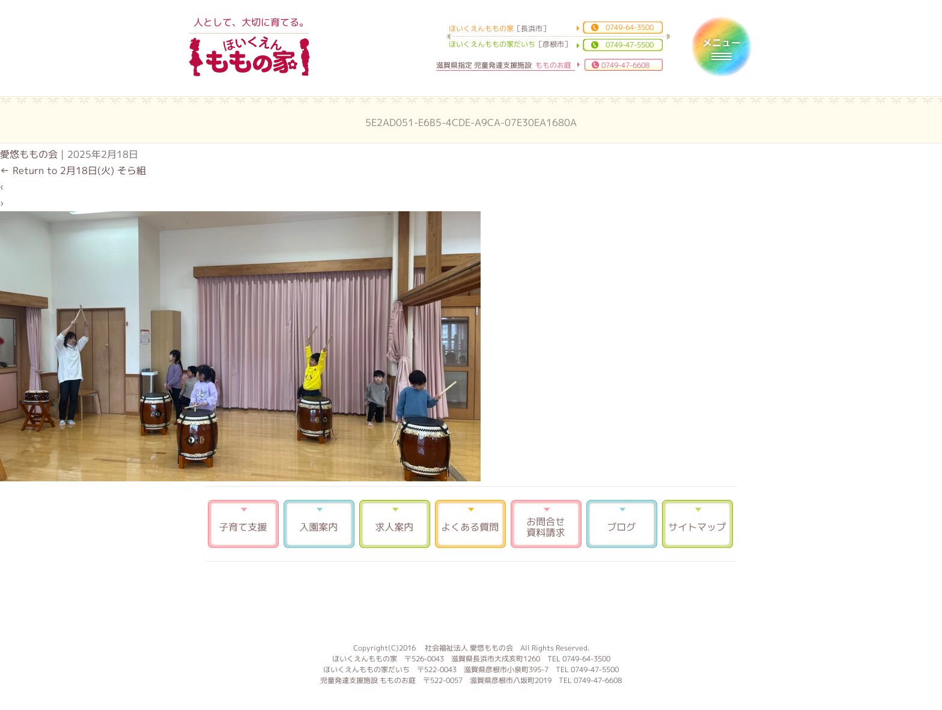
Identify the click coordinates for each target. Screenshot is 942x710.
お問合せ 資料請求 (546, 524)
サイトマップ (697, 524)
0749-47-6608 (625, 65)
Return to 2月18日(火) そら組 (73, 170)
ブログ (621, 524)
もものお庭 (471, 601)
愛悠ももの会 (29, 154)
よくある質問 (470, 524)
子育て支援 (243, 524)
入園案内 (319, 524)
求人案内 (394, 524)
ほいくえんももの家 (249, 57)
